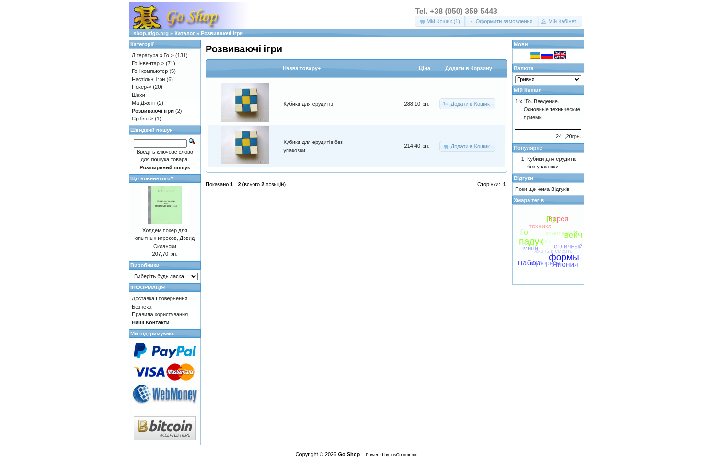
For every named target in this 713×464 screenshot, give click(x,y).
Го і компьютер (150, 71)
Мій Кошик (527, 90)
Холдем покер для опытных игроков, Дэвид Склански (165, 238)
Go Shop (349, 454)
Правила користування (160, 314)
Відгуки (523, 178)
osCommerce (404, 454)
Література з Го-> (153, 55)
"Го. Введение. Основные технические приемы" (552, 109)
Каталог (184, 33)
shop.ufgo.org (151, 33)
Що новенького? (151, 178)
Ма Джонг (143, 103)
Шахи (138, 95)
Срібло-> (142, 118)
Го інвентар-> (148, 63)
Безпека (141, 306)
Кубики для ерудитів (308, 104)
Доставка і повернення (159, 298)
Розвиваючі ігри (222, 33)
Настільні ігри (148, 79)
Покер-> (141, 87)
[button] (440, 21)
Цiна (424, 68)
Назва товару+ (302, 68)
